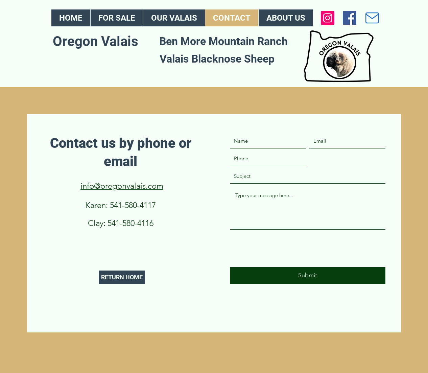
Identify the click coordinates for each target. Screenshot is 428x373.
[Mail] (372, 18)
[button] (174, 17)
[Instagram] (327, 18)
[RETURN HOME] (122, 277)
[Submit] (307, 275)
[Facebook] (349, 18)
